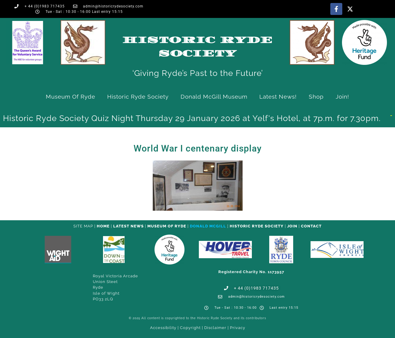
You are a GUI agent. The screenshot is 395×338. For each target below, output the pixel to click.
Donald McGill (208, 226)
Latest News (128, 226)
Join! (342, 96)
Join (292, 226)
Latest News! (278, 96)
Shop (316, 96)
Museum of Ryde (70, 96)
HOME (103, 226)
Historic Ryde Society (138, 96)
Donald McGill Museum (214, 96)
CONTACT (311, 226)
